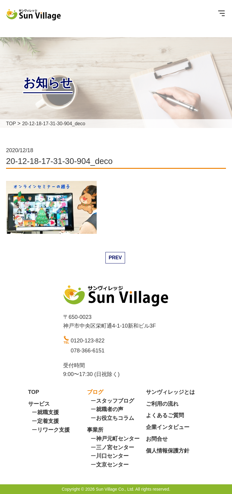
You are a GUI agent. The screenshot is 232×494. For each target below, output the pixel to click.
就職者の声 (109, 409)
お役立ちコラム (115, 418)
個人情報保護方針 (167, 451)
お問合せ (157, 439)
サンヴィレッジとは (170, 392)
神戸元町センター (118, 439)
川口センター (112, 456)
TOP (33, 392)
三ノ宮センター (115, 447)
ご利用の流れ (162, 404)
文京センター (112, 465)
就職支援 (48, 412)
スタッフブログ (115, 401)
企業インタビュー (167, 427)
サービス (39, 404)
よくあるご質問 (165, 415)
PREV (115, 257)
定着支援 (48, 421)
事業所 (95, 430)
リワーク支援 (53, 430)
